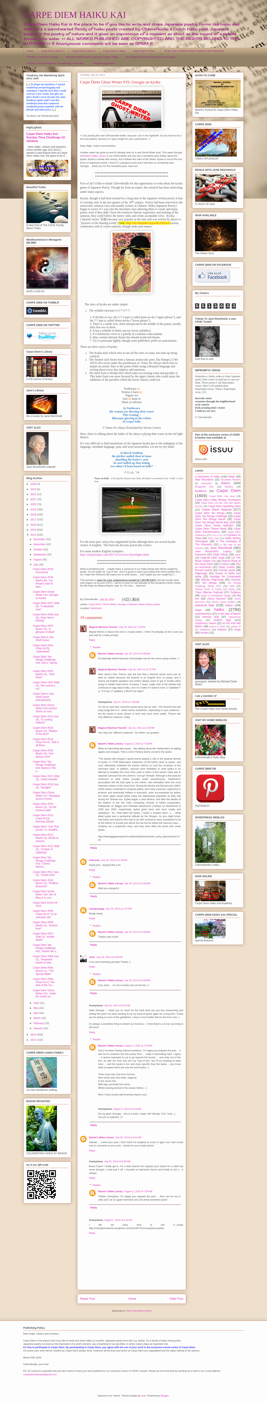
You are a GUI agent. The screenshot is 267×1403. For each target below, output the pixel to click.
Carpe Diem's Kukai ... (145, 50)
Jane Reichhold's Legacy (213, 551)
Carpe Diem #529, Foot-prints (43, 571)
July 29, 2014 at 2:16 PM (114, 860)
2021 (33, 499)
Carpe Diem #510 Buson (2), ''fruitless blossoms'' (45, 883)
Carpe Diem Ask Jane (222, 496)
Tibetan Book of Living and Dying (215, 589)
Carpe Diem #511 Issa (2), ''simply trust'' (46, 873)
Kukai (238, 554)
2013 (33, 1034)
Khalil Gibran (220, 554)
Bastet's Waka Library (94, 155)
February (38, 1023)
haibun (229, 605)
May (36, 1007)
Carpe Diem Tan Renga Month (218, 518)
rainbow (221, 629)
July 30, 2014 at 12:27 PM (142, 669)
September (40, 554)
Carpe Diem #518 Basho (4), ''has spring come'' (43, 753)
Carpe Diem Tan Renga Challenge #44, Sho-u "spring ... (45, 661)
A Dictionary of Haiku (207, 476)
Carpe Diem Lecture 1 (53, 50)
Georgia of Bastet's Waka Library (134, 604)
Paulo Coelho (227, 567)
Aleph (231, 476)
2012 (33, 1039)
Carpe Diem (229, 490)
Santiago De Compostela (225, 576)
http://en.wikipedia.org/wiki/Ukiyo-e (148, 223)
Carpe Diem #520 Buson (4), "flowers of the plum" (45, 731)
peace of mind (217, 626)
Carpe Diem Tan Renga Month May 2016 (218, 521)
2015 (33, 529)
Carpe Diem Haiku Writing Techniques (218, 499)
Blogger (165, 1395)
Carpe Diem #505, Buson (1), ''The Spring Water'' (43, 970)
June (36, 1002)
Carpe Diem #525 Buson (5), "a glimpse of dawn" (44, 629)
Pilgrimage (201, 573)
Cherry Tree (217, 535)
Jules (92, 957)
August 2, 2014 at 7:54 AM (138, 1045)
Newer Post (87, 1298)
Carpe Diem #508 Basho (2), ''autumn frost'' (45, 925)
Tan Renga (209, 582)
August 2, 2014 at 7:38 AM (138, 743)
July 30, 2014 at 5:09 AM (137, 980)
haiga (198, 609)
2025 (33, 483)
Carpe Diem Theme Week (211, 528)
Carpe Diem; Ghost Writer (102, 604)
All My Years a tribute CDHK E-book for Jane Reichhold (193, 50)
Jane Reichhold (221, 548)
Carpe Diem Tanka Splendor (214, 525)
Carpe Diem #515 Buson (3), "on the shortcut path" (44, 807)
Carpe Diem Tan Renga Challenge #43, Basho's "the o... (44, 766)
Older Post (176, 1298)
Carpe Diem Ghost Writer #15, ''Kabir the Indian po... (44, 993)
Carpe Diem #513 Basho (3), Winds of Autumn (45, 838)
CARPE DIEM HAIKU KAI (74, 15)
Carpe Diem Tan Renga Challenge (218, 515)
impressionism (203, 613)
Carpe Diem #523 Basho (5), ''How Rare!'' (44, 674)
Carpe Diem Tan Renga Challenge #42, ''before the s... (45, 948)
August (37, 559)
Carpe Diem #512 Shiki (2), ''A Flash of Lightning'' (46, 849)
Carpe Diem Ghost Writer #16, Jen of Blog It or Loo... (44, 894)
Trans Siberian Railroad (209, 592)
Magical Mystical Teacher (103, 627)
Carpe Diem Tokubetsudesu (218, 530)
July (36, 564)
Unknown (94, 860)
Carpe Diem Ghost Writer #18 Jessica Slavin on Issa (45, 708)
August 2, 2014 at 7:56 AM (138, 1191)
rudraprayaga (96, 908)
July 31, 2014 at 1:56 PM (141, 727)
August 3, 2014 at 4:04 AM (127, 1109)
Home (30, 50)
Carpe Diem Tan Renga (210, 513)
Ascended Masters (231, 479)
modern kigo (222, 620)
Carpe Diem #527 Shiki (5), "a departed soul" (46, 606)
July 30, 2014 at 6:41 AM (128, 1137)
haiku (219, 609)
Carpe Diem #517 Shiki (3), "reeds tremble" (46, 778)
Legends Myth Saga (212, 557)
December (39, 539)
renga (237, 629)
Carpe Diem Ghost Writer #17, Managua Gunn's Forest (46, 795)
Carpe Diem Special (216, 509)
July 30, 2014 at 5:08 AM (137, 653)
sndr (143, 1395)
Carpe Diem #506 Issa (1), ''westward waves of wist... (46, 959)
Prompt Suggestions (104, 63)
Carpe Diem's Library (114, 50)
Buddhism (201, 491)
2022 (33, 494)
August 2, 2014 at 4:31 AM (118, 1220)
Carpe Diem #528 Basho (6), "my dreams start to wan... (43, 582)
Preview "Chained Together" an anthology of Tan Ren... (56, 63)
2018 (33, 514)
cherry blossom (216, 598)
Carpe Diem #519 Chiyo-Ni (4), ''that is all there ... (46, 742)
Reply (92, 640)
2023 (33, 489)
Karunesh (200, 554)
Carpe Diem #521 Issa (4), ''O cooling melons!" (46, 719)
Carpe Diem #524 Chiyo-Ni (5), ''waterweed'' (43, 648)
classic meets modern (223, 602)
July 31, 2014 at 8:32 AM (117, 1161)
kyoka (157, 604)
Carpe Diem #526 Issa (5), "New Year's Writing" (46, 617)
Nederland (96, 608)
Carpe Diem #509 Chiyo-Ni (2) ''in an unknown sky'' (45, 914)
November (39, 544)
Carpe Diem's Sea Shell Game (43, 639)
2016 (33, 524)
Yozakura (235, 592)
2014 (33, 534)
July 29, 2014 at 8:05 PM (109, 957)
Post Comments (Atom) (138, 1310)
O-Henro (225, 564)
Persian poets (227, 570)
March (37, 1018)
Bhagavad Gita (204, 486)
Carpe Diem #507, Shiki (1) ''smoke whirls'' (44, 936)
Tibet (232, 586)
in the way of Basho (229, 613)
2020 (33, 504)
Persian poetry (203, 570)
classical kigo (204, 605)
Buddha (229, 486)
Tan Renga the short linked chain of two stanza (151, 57)
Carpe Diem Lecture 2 (83, 50)
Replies (97, 647)
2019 (33, 509)
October (38, 549)
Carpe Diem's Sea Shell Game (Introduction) (43, 697)
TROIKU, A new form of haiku (43, 57)
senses (204, 632)
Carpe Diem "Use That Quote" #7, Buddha (46, 828)
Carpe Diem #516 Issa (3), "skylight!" (46, 786)
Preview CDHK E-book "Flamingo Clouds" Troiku (92, 57)
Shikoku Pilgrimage (212, 579)
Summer (236, 579)
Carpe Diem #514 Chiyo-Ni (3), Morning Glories (43, 818)
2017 (33, 519)
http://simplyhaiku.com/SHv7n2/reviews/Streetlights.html (114, 554)
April (36, 1012)
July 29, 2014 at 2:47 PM (119, 908)
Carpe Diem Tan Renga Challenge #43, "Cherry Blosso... (44, 862)
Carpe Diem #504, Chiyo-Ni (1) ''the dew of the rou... (44, 982)
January (38, 1028)
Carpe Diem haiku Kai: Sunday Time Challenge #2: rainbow (46, 137)
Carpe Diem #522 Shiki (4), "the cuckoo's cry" (46, 685)
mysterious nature (205, 623)
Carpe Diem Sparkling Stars (224, 506)
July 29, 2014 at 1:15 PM (132, 627)
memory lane (210, 616)
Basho (225, 483)
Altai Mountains (204, 479)
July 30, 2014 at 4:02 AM (117, 1005)
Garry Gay (213, 538)
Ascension (206, 483)
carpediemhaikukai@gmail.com (40, 1374)
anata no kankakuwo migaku (216, 595)
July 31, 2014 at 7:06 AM (126, 702)
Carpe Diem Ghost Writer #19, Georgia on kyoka (45, 595)
